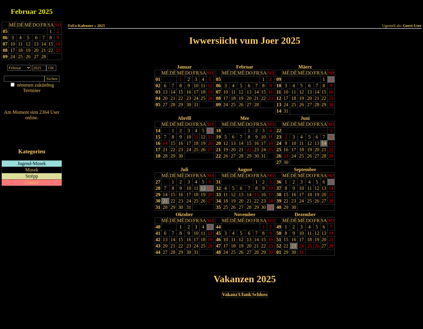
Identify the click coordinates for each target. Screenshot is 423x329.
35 (218, 207)
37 (278, 188)
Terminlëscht (312, 9)
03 (158, 91)
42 (158, 239)
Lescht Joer (228, 56)
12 (210, 85)
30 (188, 104)
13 (165, 91)
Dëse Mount (245, 9)
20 (165, 98)
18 (203, 91)
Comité (31, 182)
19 (210, 91)
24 (196, 98)
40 (278, 207)
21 (172, 98)
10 (196, 85)
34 (218, 200)
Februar (24, 11)
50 (278, 233)
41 (158, 233)
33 (218, 194)
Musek (31, 169)
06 (5, 37)
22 (180, 98)
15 (180, 91)
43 (158, 245)
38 (278, 194)
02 (158, 85)
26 (210, 98)
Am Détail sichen (32, 96)
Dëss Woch (211, 9)
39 (278, 200)
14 (172, 91)
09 (5, 56)
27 (165, 104)
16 (188, 91)
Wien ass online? (31, 123)
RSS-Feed (32, 134)
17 (196, 91)
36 (278, 181)
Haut (177, 9)
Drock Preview (85, 264)
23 (188, 98)
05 (5, 31)
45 (218, 233)
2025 (45, 11)
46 (218, 239)
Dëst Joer (278, 9)
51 (278, 239)
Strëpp (31, 176)
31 (196, 104)
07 (5, 43)
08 (5, 50)
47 (218, 245)
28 (172, 104)
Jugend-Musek (32, 163)
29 (180, 104)
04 (158, 98)
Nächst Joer (261, 56)
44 (158, 252)
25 (203, 98)
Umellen (244, 15)
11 (203, 85)
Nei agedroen (31, 102)
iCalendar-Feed (31, 140)
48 (218, 252)
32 (218, 188)
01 (158, 79)
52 (278, 245)
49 (278, 226)
